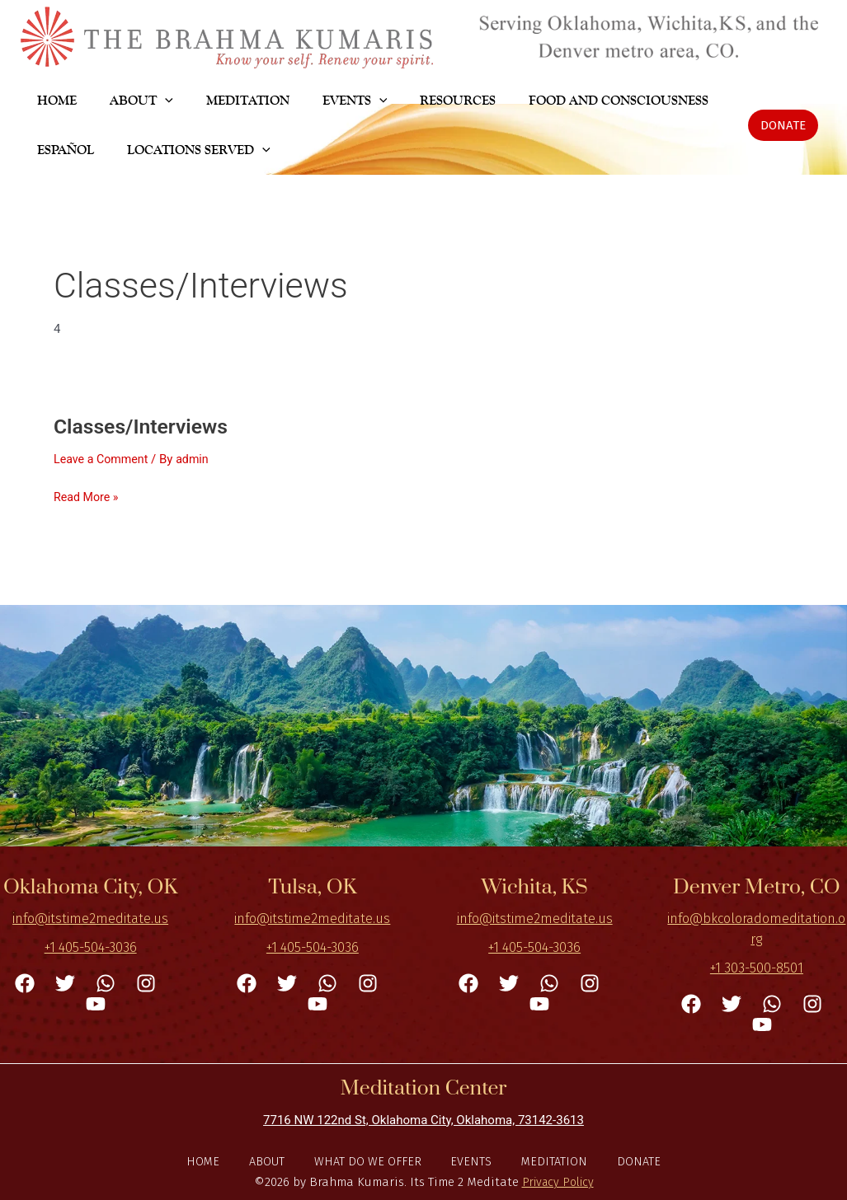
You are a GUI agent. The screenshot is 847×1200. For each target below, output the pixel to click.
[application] (145, 100)
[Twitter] (65, 981)
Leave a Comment (103, 459)
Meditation (548, 1160)
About (273, 1160)
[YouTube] (96, 1003)
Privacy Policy (558, 1181)
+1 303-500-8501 (756, 966)
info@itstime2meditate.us (90, 918)
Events (470, 1160)
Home (213, 1160)
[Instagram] (146, 981)
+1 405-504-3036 (91, 946)
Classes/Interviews (145, 426)
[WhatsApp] (105, 981)
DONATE (629, 1160)
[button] (783, 125)
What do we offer (370, 1160)
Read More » (88, 495)
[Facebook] (25, 981)
